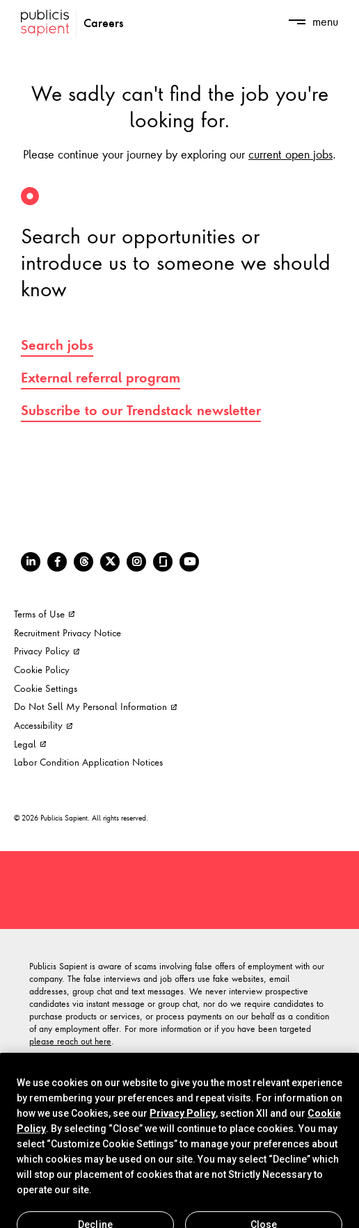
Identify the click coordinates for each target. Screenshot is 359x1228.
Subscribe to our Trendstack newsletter (141, 410)
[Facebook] (57, 562)
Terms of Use (44, 614)
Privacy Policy (46, 650)
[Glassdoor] (163, 562)
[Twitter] (110, 562)
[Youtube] (189, 562)
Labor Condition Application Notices (88, 762)
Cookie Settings (45, 688)
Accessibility (43, 725)
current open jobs (290, 153)
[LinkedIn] (30, 562)
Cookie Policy (42, 669)
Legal (30, 744)
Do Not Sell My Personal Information (95, 706)
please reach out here (70, 1041)
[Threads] (83, 562)
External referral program (100, 377)
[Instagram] (136, 562)
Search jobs (57, 345)
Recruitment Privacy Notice (67, 632)
